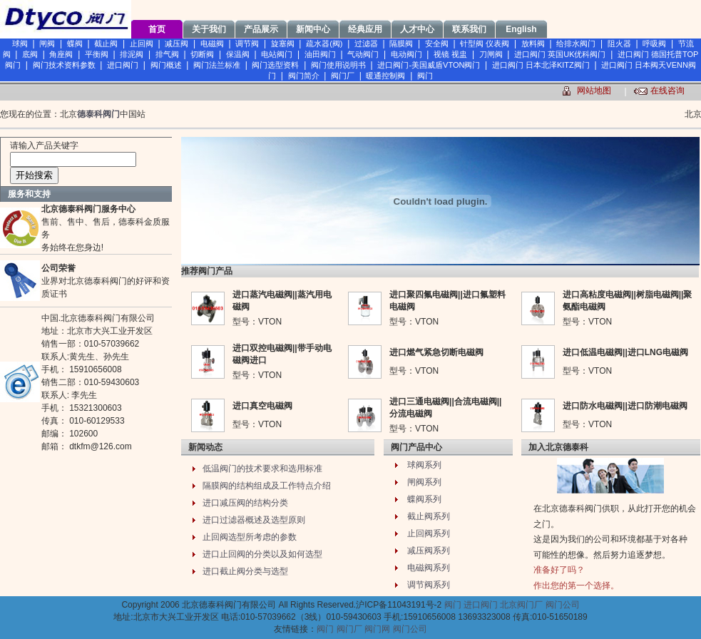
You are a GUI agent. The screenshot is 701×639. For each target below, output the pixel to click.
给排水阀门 (575, 43)
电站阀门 (276, 54)
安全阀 (437, 43)
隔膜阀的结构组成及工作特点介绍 (267, 486)
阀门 (425, 75)
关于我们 (209, 29)
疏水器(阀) (324, 43)
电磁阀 (212, 43)
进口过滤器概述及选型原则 (254, 520)
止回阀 (141, 43)
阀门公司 (563, 605)
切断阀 (202, 54)
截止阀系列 (428, 516)
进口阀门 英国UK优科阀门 (559, 54)
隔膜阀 (401, 43)
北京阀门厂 (521, 605)
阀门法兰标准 (216, 65)
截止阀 (106, 43)
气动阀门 (363, 54)
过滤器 (366, 43)
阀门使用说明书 (338, 65)
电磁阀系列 (428, 568)
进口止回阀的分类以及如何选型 (262, 554)
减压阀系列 (428, 551)
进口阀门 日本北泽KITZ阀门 (541, 65)
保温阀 (238, 54)
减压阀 (176, 43)
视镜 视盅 (450, 54)
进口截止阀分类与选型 (245, 571)
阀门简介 (303, 75)
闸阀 (47, 43)
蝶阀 (75, 43)
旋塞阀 (283, 43)
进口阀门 (122, 65)
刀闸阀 (491, 54)
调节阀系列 (428, 585)
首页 (156, 29)
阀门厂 (342, 75)
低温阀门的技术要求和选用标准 (262, 469)
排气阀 (167, 54)
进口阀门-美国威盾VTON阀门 (428, 65)
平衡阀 (96, 54)
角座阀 (61, 54)
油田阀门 (320, 54)
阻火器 (619, 43)
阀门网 (377, 629)
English (521, 29)
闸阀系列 (424, 482)
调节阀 (247, 43)
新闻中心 (313, 29)
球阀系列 (424, 465)
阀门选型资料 (275, 65)
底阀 (30, 54)
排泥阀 (131, 54)
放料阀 (533, 43)
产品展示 (261, 29)
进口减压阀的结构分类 (245, 503)
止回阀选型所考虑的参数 (250, 537)
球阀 (20, 43)
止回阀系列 (428, 533)
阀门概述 (166, 65)
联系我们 (469, 29)
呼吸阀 (654, 43)
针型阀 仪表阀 (484, 43)
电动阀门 (406, 54)
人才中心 (417, 29)
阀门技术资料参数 (64, 65)
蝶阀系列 (424, 499)
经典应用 (365, 29)
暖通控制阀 (385, 75)
